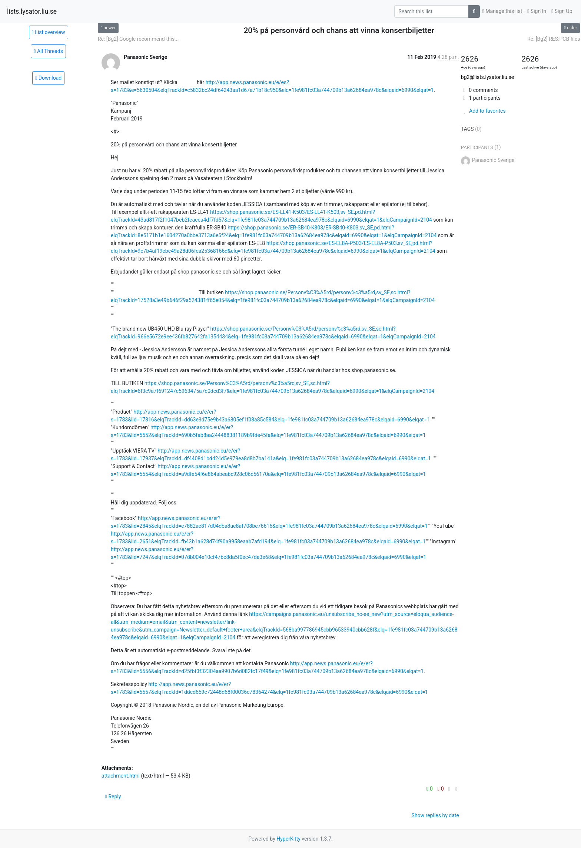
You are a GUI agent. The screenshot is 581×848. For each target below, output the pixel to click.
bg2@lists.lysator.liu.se (487, 77)
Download (48, 78)
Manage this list (502, 11)
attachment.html (121, 776)
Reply (113, 796)
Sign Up (561, 11)
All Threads (48, 51)
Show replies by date (435, 815)
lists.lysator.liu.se (32, 11)
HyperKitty (288, 839)
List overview (48, 32)
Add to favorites (483, 111)
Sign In (536, 11)
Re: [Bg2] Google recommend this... (138, 39)
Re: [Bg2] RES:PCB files (553, 39)
